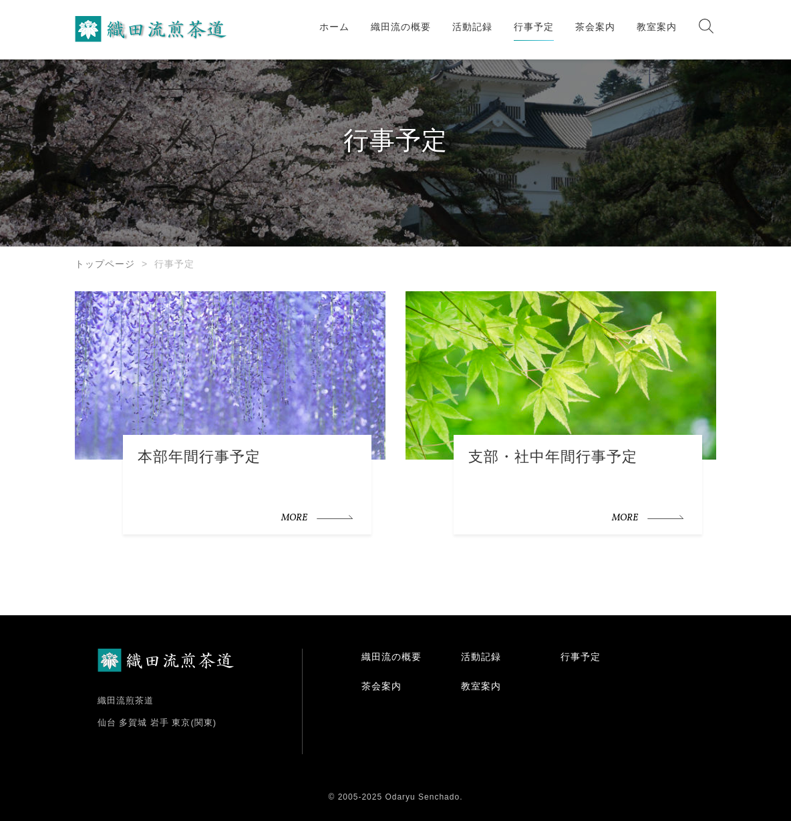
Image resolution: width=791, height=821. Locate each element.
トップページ (105, 264)
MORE (294, 518)
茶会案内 (595, 26)
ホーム (334, 26)
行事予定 (534, 26)
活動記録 (472, 26)
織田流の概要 (401, 26)
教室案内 (657, 26)
